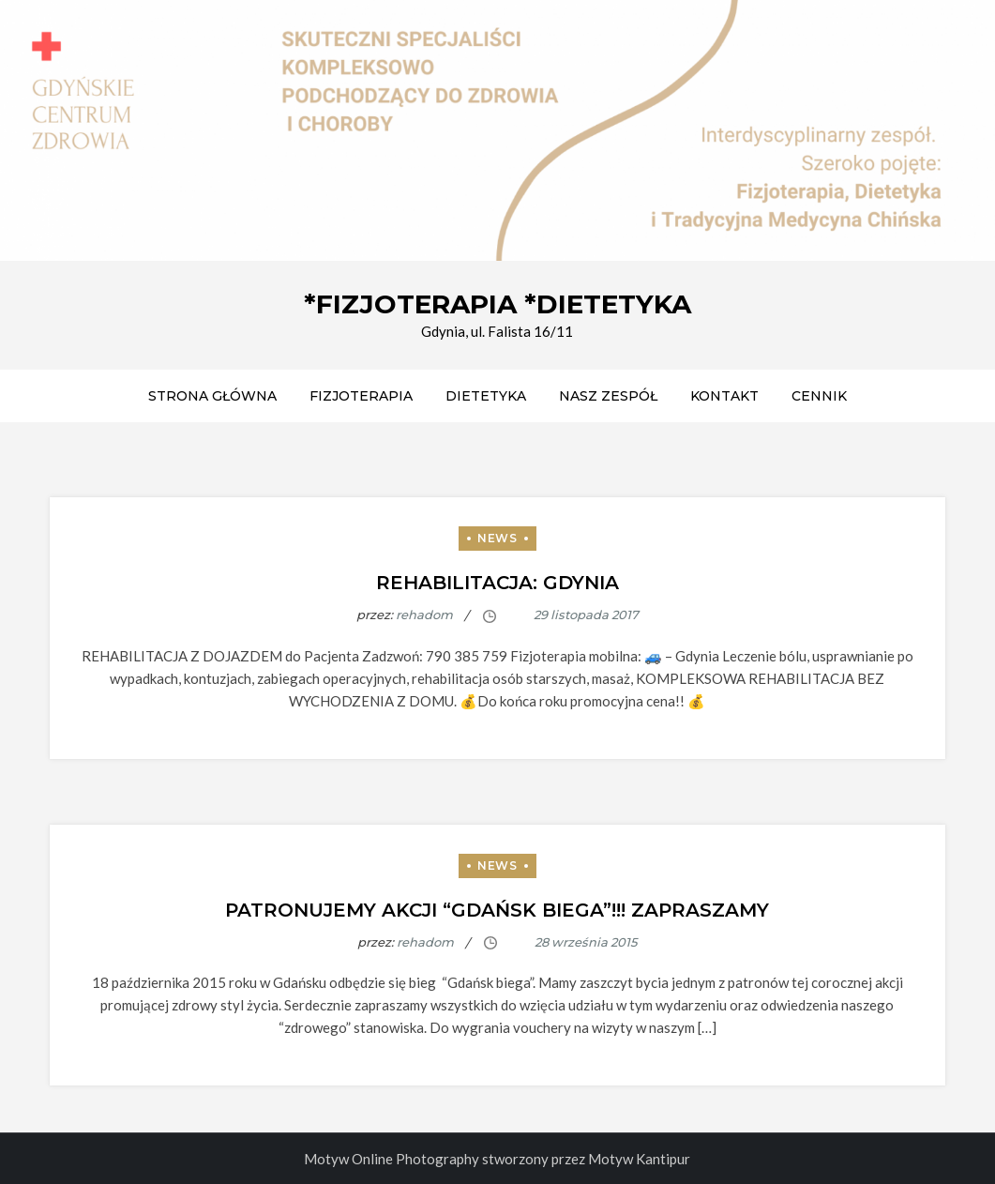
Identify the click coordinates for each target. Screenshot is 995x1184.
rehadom (424, 614)
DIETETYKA (485, 395)
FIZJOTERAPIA (361, 395)
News (497, 538)
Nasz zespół (608, 395)
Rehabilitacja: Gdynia (497, 582)
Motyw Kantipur (639, 1158)
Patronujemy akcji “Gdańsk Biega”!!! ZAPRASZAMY (497, 910)
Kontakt (724, 395)
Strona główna (212, 395)
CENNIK (819, 395)
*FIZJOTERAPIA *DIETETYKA (497, 304)
